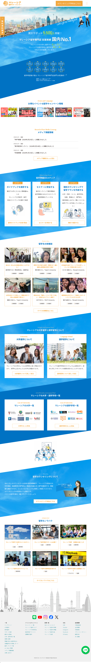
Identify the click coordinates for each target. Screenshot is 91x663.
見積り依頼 (7, 639)
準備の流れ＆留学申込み (11, 641)
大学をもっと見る (24, 426)
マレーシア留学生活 (50, 632)
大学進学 (7, 627)
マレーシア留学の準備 (50, 630)
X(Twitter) (65, 634)
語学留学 (7, 630)
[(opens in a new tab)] (9, 112)
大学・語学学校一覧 (10, 636)
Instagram (65, 630)
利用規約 (77, 630)
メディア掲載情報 (9, 650)
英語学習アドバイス (30, 632)
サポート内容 (8, 632)
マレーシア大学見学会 (31, 630)
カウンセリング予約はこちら (69, 3)
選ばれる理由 (8, 634)
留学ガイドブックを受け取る (17, 223)
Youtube (65, 627)
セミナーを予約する (45, 223)
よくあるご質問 (9, 648)
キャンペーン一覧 (29, 625)
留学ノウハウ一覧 (9, 646)
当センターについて (50, 625)
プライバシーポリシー (80, 632)
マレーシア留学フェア (31, 627)
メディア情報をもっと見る (45, 158)
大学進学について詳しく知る (24, 373)
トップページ (8, 625)
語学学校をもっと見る (66, 426)
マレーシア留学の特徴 (50, 627)
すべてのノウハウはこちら (45, 580)
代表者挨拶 (78, 625)
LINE (64, 625)
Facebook (65, 632)
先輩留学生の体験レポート (11, 643)
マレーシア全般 (49, 634)
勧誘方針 (77, 634)
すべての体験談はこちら (45, 311)
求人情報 (77, 636)
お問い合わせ (8, 653)
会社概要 (77, 627)
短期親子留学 (28, 634)
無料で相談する (73, 223)
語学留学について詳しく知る (66, 373)
